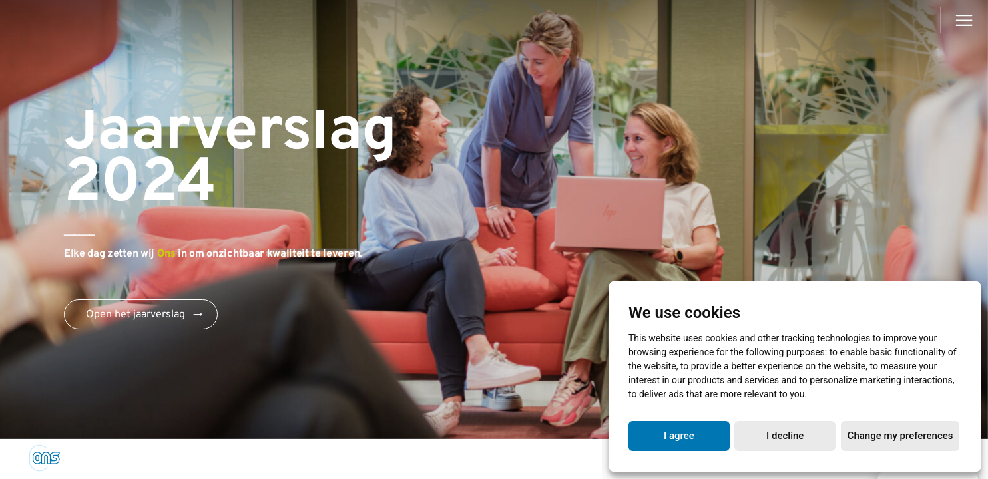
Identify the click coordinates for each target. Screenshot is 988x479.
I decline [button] (785, 436)
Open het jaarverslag (135, 314)
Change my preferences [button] (900, 436)
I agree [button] (679, 436)
